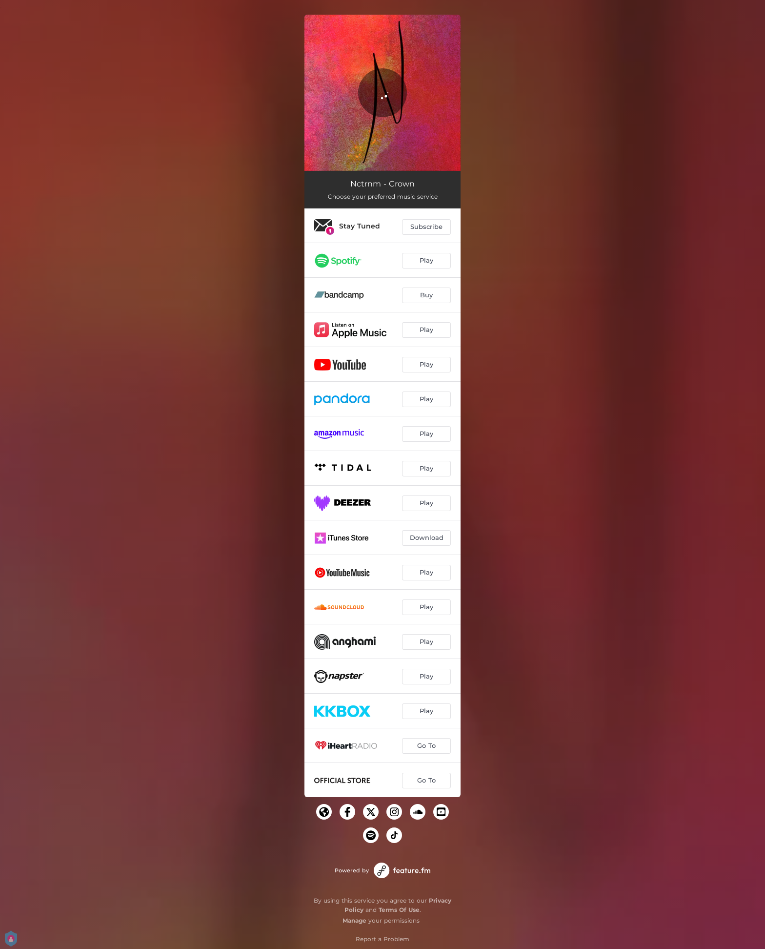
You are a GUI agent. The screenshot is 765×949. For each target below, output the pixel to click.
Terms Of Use (399, 909)
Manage (354, 920)
